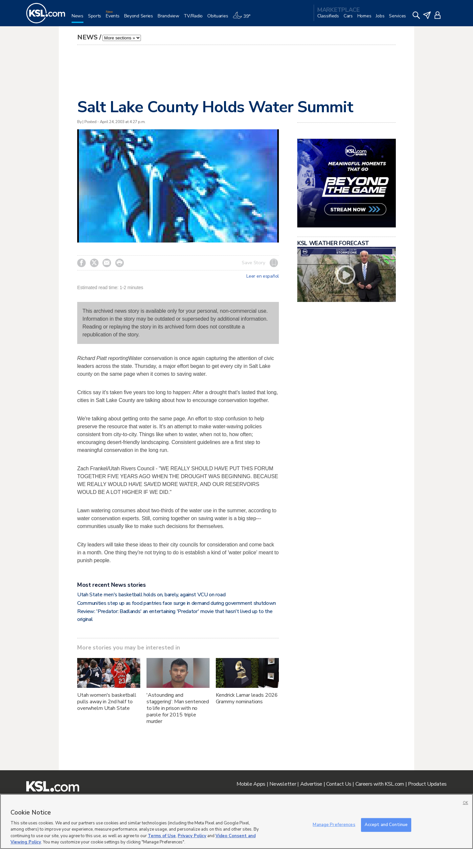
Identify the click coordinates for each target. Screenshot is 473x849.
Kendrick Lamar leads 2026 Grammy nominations (247, 698)
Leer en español (262, 276)
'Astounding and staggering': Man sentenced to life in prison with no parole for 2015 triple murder (177, 708)
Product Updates (427, 784)
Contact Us (338, 784)
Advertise (311, 784)
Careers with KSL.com (379, 784)
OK (465, 802)
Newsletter (282, 784)
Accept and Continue (386, 825)
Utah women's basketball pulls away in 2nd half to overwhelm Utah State (106, 701)
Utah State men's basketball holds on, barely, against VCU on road (151, 594)
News (87, 37)
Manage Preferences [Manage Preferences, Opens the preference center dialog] (334, 825)
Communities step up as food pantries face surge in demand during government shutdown (176, 603)
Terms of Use (162, 836)
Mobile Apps (250, 784)
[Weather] (244, 18)
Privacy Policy (192, 836)
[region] (236, 821)
